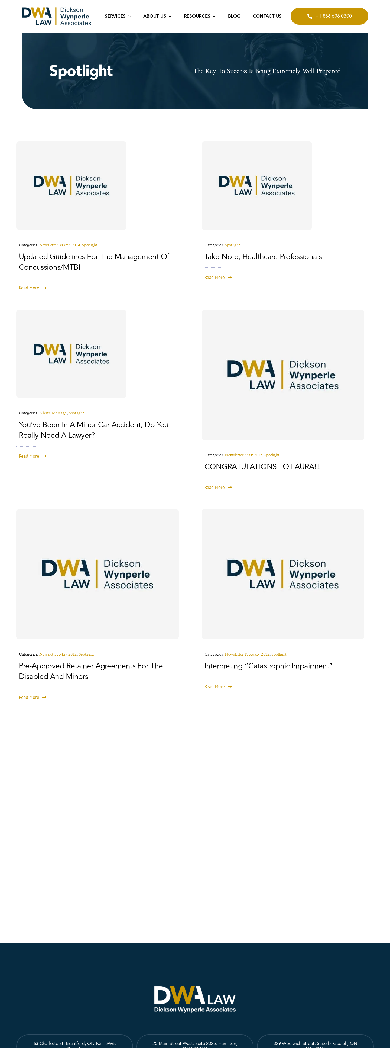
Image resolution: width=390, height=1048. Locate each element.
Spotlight (89, 244)
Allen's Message (53, 412)
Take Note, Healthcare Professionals (263, 257)
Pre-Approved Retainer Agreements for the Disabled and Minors (91, 671)
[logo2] (56, 9)
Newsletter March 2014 (59, 244)
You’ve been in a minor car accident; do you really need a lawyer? (94, 430)
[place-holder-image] (71, 144)
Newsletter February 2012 (247, 654)
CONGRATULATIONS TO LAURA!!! (262, 467)
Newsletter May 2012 (243, 454)
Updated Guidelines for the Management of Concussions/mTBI (94, 262)
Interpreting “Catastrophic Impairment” (268, 666)
